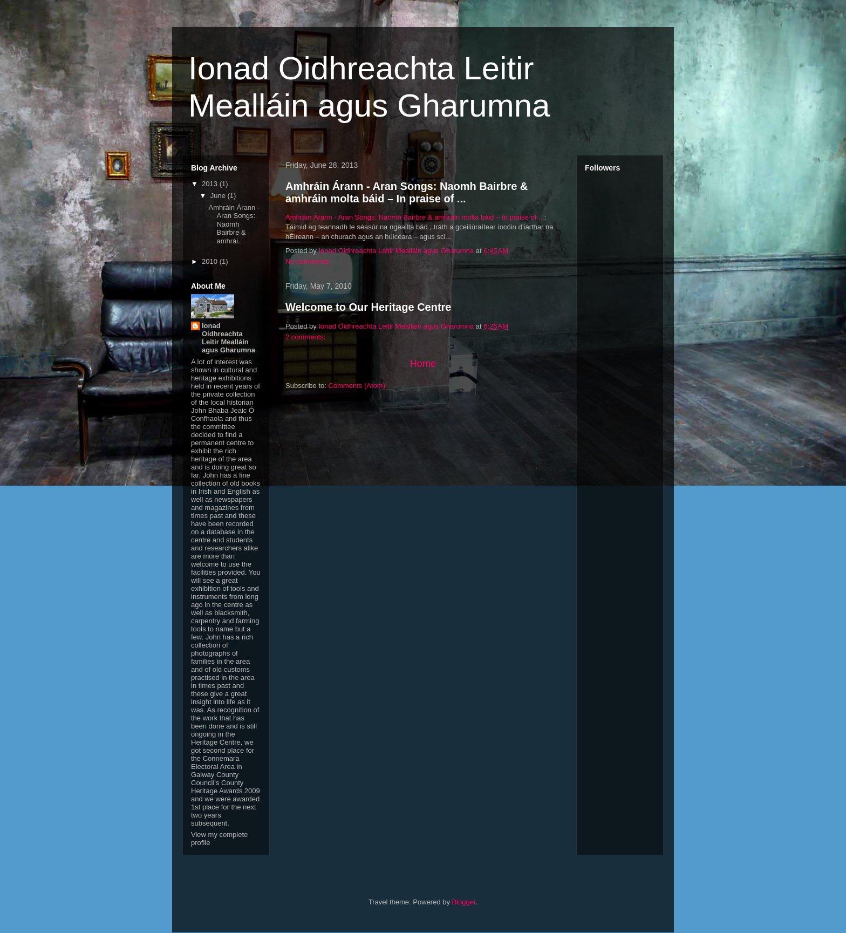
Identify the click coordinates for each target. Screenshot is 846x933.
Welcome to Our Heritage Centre (368, 307)
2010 (211, 261)
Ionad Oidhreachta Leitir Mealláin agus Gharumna (228, 338)
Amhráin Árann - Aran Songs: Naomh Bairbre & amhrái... (234, 224)
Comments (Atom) (357, 386)
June (219, 196)
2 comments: (306, 337)
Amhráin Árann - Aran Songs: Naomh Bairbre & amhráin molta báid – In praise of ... (406, 192)
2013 (211, 184)
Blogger (464, 902)
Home (423, 363)
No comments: (308, 261)
